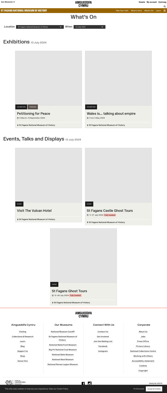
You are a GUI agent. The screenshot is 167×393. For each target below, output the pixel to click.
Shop (22, 356)
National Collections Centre (143, 351)
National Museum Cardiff (63, 331)
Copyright (143, 371)
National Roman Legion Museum (63, 364)
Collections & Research (22, 336)
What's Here (136, 11)
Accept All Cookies (154, 389)
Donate (142, 2)
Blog (22, 346)
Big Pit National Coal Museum (63, 350)
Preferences (138, 389)
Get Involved (103, 336)
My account (152, 2)
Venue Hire (22, 361)
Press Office (143, 341)
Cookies (143, 366)
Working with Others (143, 356)
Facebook (102, 346)
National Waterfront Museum (62, 345)
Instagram (103, 351)
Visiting (22, 331)
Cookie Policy (62, 389)
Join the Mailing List (103, 341)
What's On (148, 11)
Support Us (22, 351)
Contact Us (103, 331)
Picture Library (143, 346)
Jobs (143, 336)
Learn (158, 11)
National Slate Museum (63, 354)
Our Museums (8, 2)
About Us (143, 331)
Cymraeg (162, 2)
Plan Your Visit (122, 11)
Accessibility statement (143, 361)
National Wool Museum (62, 359)
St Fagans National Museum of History (24, 10)
